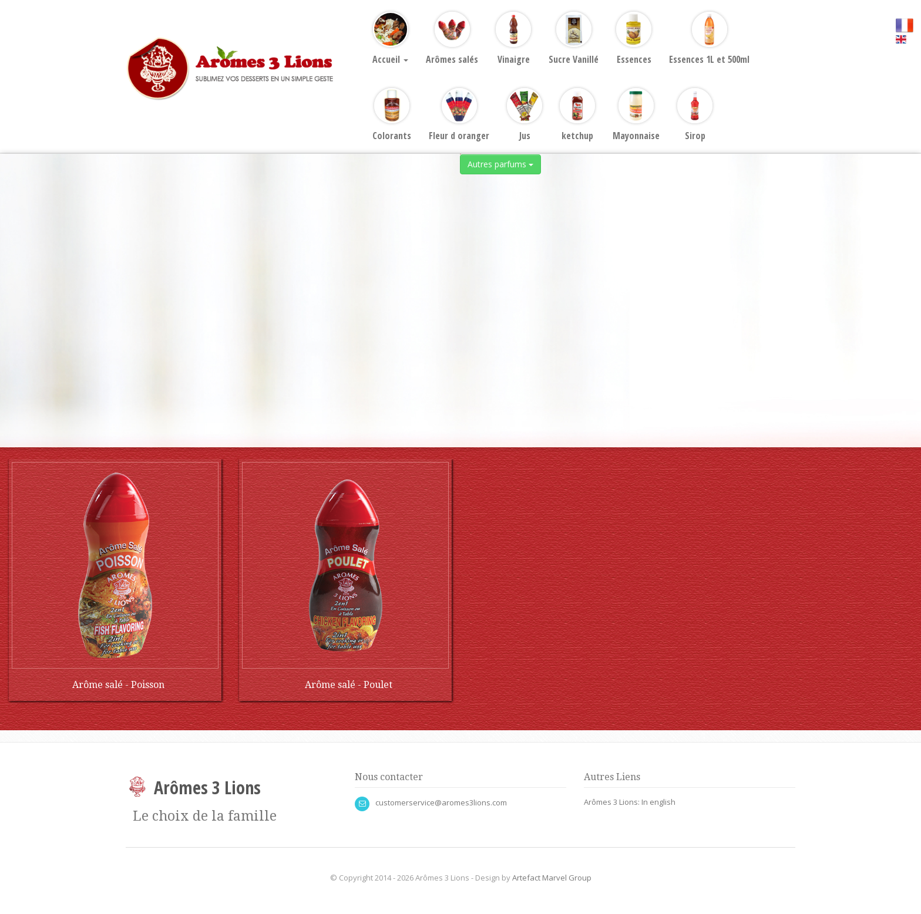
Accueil (390, 39)
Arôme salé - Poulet (348, 684)
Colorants (391, 115)
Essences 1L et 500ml (709, 39)
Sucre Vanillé (574, 39)
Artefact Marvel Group (551, 877)
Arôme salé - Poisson (118, 684)
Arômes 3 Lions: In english (629, 802)
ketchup (577, 115)
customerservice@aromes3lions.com (441, 802)
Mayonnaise (636, 115)
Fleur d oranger (459, 115)
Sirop (694, 115)
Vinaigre (513, 39)
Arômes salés (452, 39)
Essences (633, 39)
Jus (524, 115)
